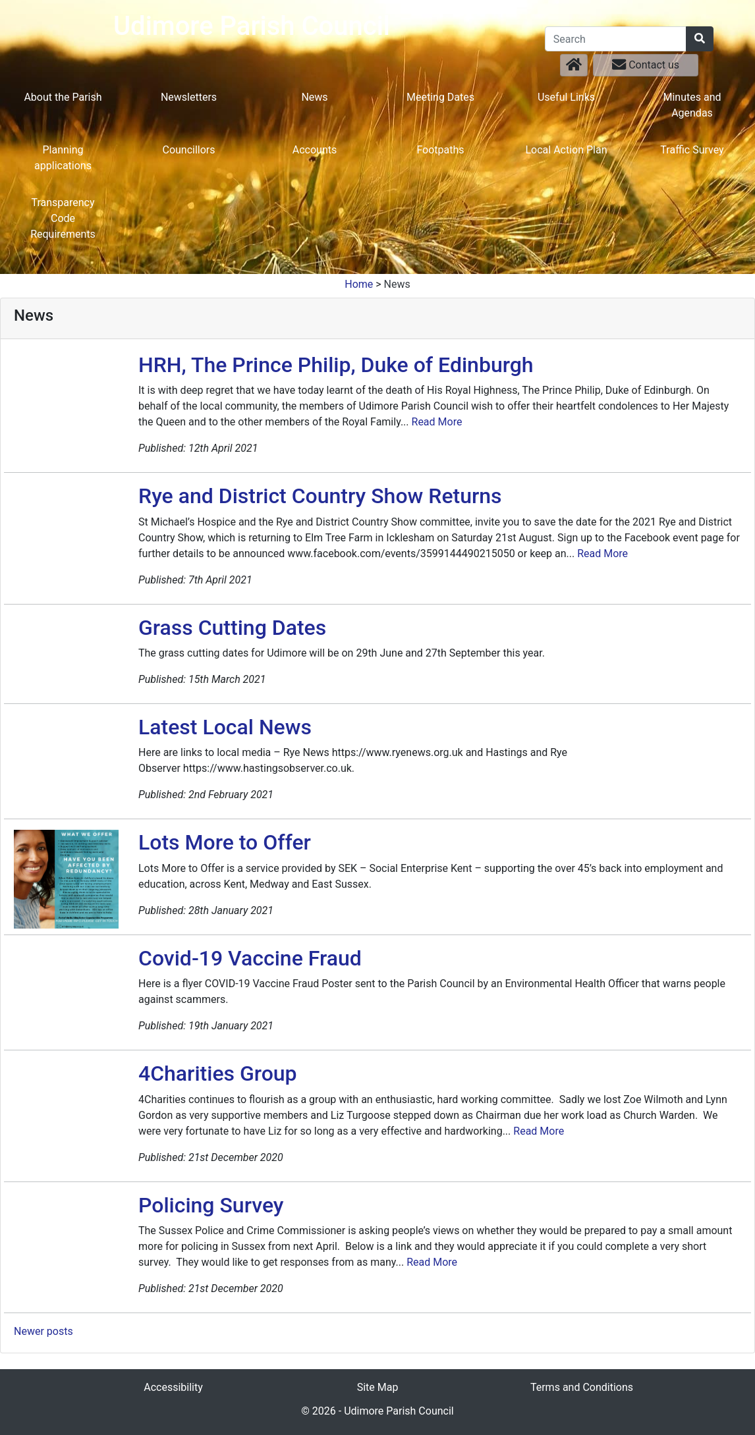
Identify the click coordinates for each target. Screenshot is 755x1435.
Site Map (378, 1387)
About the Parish (62, 97)
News (314, 97)
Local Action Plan (566, 150)
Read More (437, 422)
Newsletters (189, 97)
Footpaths (440, 150)
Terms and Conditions (581, 1387)
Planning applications (63, 158)
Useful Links (566, 97)
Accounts (315, 150)
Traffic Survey (691, 150)
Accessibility (173, 1387)
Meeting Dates (440, 97)
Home (359, 284)
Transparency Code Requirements (63, 218)
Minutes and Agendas (692, 105)
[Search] (616, 38)
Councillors (188, 150)
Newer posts (43, 1331)
